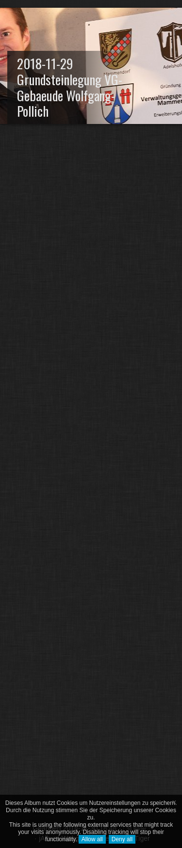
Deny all (122, 839)
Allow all (92, 839)
